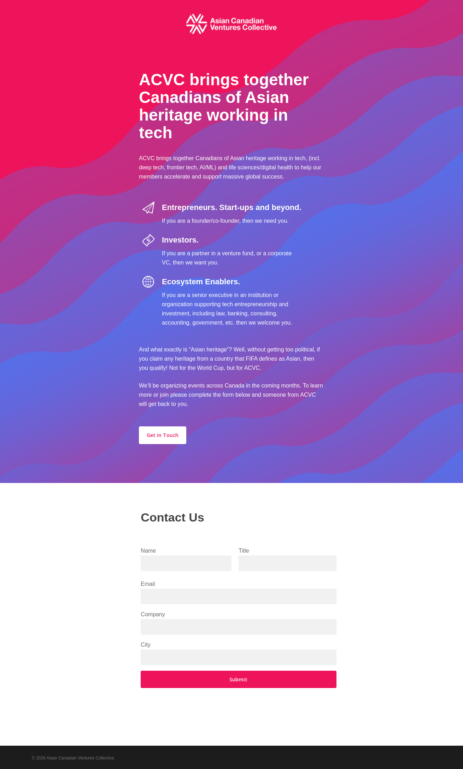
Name (186, 559)
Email (238, 592)
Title (287, 559)
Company (238, 623)
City (238, 653)
